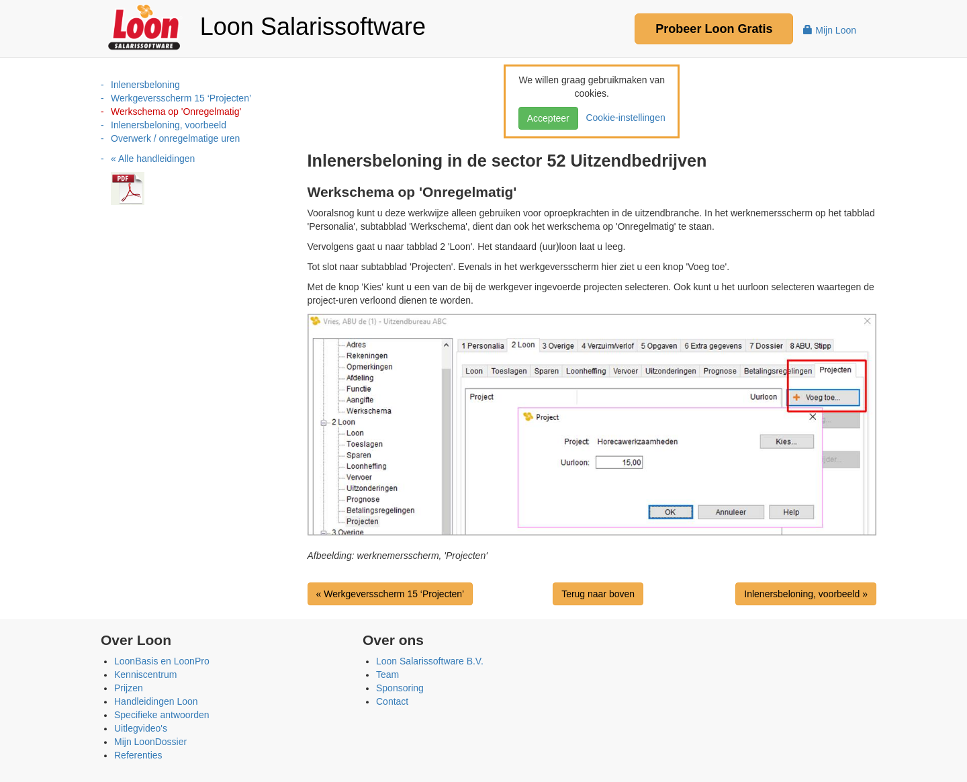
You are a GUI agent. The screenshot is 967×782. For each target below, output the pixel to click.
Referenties (138, 755)
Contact (392, 701)
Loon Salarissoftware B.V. (429, 661)
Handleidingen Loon (156, 701)
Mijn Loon (829, 30)
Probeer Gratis (713, 29)
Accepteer (548, 118)
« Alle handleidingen (153, 158)
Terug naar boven (598, 594)
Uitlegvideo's (140, 728)
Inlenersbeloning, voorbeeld (168, 125)
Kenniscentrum (145, 674)
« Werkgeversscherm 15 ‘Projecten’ (390, 594)
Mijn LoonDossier (150, 741)
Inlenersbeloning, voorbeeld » (806, 594)
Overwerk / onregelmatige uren (175, 138)
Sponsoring (400, 688)
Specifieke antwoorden (162, 714)
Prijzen (128, 688)
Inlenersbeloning (145, 84)
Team (387, 674)
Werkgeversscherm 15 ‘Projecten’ (181, 98)
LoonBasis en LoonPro (162, 661)
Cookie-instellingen (623, 117)
